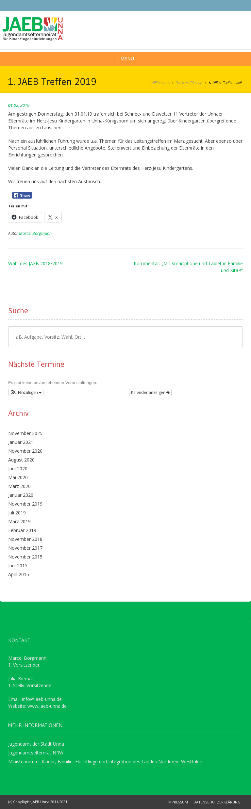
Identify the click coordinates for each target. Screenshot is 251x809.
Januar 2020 (20, 495)
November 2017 (25, 548)
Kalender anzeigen (150, 392)
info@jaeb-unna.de (42, 699)
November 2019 (25, 504)
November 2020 (25, 451)
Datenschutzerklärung (217, 802)
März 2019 (19, 521)
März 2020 (19, 486)
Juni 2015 (17, 565)
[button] (25, 392)
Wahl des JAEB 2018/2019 (35, 263)
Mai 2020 (18, 477)
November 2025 (25, 433)
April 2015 (18, 574)
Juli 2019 (17, 513)
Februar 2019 (22, 530)
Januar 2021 (20, 442)
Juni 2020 (17, 468)
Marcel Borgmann (35, 233)
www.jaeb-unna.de (47, 706)
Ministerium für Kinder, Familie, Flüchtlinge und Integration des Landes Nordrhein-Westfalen (105, 761)
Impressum (177, 802)
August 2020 (21, 460)
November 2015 (25, 557)
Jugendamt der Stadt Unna (36, 744)
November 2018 (25, 539)
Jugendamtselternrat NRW (35, 753)
